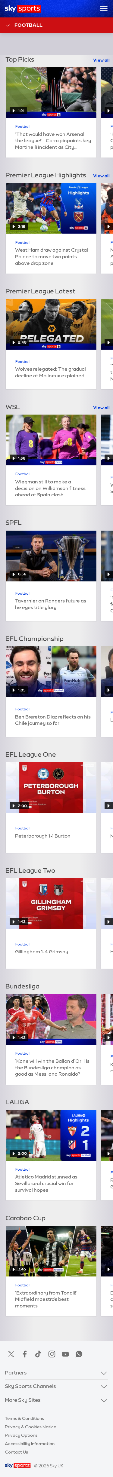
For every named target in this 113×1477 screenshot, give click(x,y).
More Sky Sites (23, 1399)
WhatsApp (79, 1354)
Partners (16, 1372)
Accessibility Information (30, 1444)
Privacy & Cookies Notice (30, 1427)
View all (101, 60)
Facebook (25, 1354)
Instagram (52, 1354)
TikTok (38, 1354)
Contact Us (16, 1452)
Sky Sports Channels (30, 1386)
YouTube (65, 1354)
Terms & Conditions (24, 1418)
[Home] (23, 9)
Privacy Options (21, 1435)
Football (23, 25)
